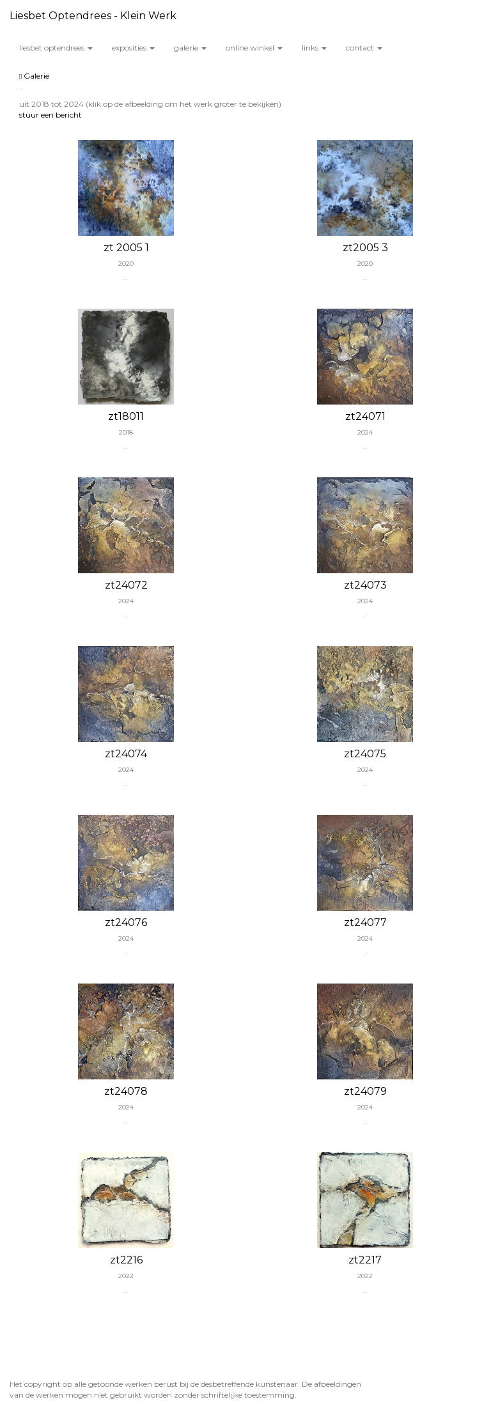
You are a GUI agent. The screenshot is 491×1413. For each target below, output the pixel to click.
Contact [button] (364, 47)
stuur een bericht (50, 115)
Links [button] (314, 47)
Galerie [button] (190, 47)
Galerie (34, 76)
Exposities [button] (133, 47)
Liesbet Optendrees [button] (56, 47)
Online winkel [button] (254, 47)
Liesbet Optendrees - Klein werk (93, 16)
